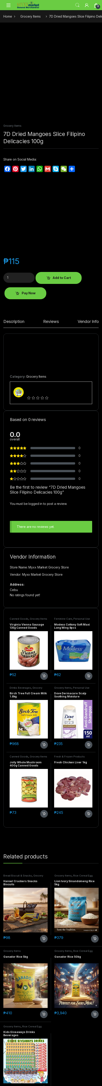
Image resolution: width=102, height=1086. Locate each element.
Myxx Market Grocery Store (42, 574)
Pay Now (29, 293)
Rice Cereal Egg (83, 875)
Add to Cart (62, 278)
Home (7, 16)
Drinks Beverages (20, 687)
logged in (35, 504)
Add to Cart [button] (44, 676)
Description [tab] (13, 322)
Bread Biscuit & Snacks (17, 875)
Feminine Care (63, 618)
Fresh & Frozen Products (69, 756)
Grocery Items (30, 16)
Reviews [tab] (51, 322)
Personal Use (81, 618)
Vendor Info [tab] (88, 322)
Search (77, 5)
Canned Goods (19, 618)
